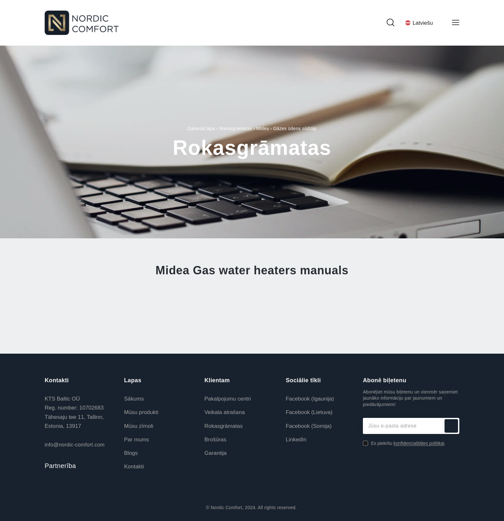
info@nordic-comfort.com (74, 444)
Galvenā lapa (201, 128)
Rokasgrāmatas (235, 128)
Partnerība (60, 465)
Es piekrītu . (408, 443)
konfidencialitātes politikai (418, 443)
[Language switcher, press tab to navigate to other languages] (423, 22)
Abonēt (451, 426)
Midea (262, 128)
